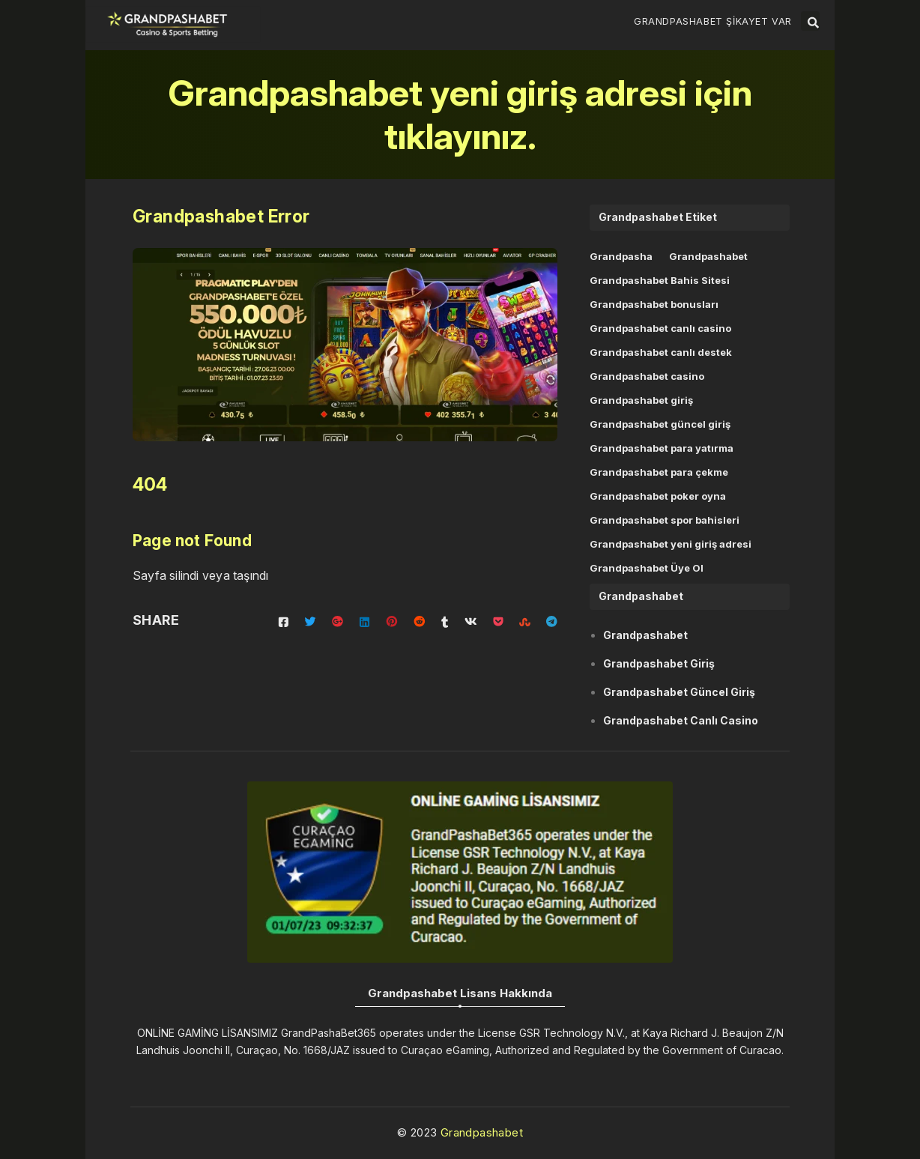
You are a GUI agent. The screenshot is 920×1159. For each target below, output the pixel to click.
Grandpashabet (645, 635)
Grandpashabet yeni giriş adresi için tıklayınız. (460, 114)
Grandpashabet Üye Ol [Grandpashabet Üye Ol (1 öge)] (646, 568)
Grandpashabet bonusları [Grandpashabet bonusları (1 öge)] (654, 304)
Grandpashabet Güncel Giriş (679, 692)
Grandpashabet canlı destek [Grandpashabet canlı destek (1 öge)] (661, 352)
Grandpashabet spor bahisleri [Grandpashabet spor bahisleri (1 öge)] (664, 520)
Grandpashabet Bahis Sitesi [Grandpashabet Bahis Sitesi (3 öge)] (660, 280)
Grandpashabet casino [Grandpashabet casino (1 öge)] (647, 376)
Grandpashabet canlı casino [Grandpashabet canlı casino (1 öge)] (660, 328)
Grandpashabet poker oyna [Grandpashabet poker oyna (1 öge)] (658, 496)
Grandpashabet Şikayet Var (713, 21)
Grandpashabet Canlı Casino (680, 720)
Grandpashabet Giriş (659, 663)
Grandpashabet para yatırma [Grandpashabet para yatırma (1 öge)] (661, 448)
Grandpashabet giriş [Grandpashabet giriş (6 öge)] (641, 400)
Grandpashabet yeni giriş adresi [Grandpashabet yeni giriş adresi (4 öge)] (670, 544)
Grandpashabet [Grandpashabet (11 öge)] (708, 256)
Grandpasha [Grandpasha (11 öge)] (621, 256)
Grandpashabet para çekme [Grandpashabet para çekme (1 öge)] (659, 472)
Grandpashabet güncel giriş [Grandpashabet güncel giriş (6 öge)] (660, 424)
